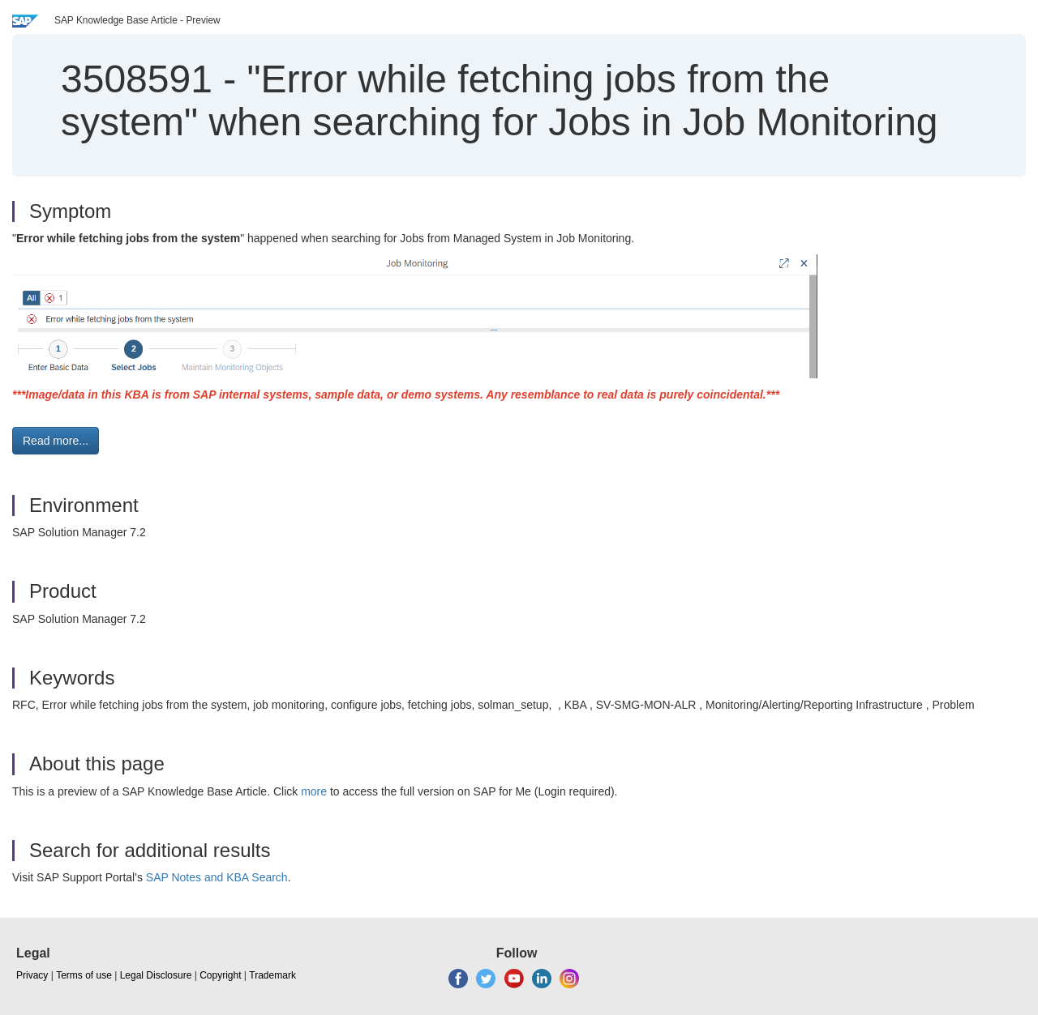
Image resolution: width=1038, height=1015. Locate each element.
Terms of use (84, 975)
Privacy (32, 975)
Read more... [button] (55, 440)
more (314, 791)
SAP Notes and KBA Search (217, 877)
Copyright (220, 975)
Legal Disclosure (156, 975)
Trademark (272, 975)
